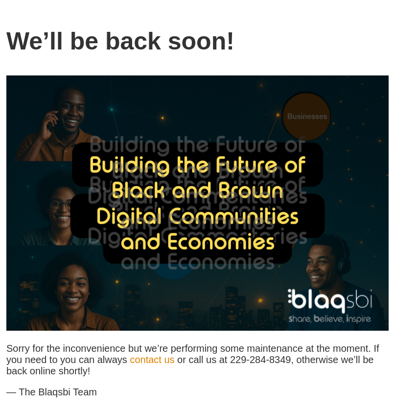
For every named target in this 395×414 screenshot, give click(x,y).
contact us (152, 359)
